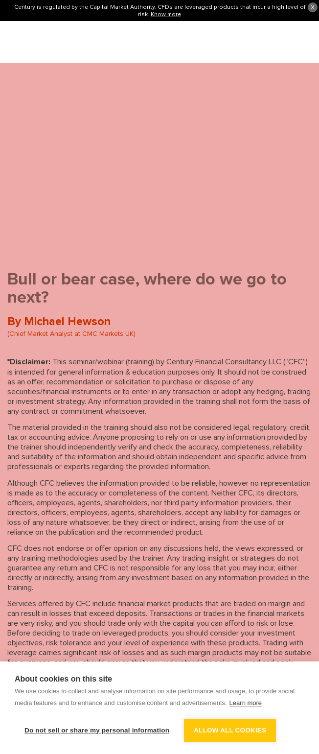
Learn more (245, 703)
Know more (166, 14)
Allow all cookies (230, 730)
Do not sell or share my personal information (96, 730)
